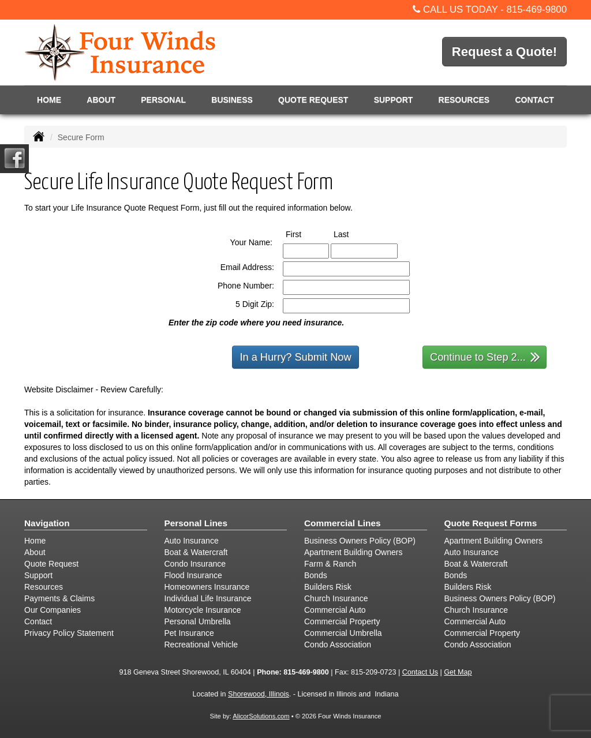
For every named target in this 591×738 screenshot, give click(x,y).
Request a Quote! (504, 51)
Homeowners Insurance (207, 586)
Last (352, 233)
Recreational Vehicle (201, 644)
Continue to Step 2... (485, 356)
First (304, 233)
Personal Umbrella (197, 621)
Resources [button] (464, 99)
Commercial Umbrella (343, 633)
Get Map (458, 672)
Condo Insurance (195, 563)
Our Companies (52, 610)
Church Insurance (336, 598)
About (101, 99)
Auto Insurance (191, 540)
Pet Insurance (189, 633)
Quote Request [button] (313, 99)
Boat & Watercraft (196, 552)
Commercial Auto (335, 610)
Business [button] (232, 99)
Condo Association (337, 644)
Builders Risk (327, 586)
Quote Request (51, 563)
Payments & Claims (59, 598)
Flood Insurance (193, 575)
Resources (43, 586)
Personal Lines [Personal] (196, 523)
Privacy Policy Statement (69, 633)
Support (38, 575)
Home (49, 99)
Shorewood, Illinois (258, 694)
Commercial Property (342, 621)
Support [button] (393, 99)
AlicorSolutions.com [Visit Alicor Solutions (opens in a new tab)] (261, 716)
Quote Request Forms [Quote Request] (490, 523)
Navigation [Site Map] (47, 523)
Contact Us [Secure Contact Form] (420, 672)
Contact (534, 99)
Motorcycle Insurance (202, 610)
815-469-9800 (536, 9)
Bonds (315, 575)
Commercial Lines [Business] (342, 523)
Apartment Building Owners (353, 552)
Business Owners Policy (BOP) (360, 540)
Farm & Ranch (330, 563)
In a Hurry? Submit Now (295, 357)
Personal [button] (163, 99)
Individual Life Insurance (208, 598)
